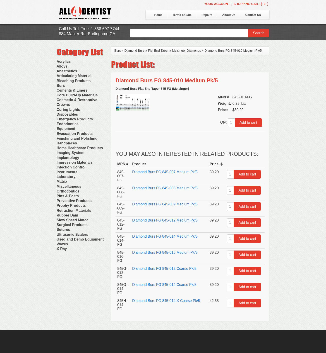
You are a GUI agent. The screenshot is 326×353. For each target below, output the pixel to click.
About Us (228, 15)
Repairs (206, 15)
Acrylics (64, 61)
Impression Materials (75, 162)
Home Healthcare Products (80, 148)
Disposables (67, 114)
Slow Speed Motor (72, 220)
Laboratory (66, 177)
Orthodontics (68, 191)
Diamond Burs (134, 50)
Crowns (63, 105)
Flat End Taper (158, 50)
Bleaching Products (74, 81)
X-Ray (62, 249)
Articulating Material (74, 76)
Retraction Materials (74, 210)
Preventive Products (74, 201)
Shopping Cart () (251, 4)
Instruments (67, 172)
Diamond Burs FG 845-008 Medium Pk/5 (165, 188)
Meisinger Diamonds (186, 50)
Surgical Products (72, 225)
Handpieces (67, 143)
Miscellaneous (69, 186)
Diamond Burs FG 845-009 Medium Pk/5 (165, 204)
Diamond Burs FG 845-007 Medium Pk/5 (165, 172)
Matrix (62, 181)
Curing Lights (68, 110)
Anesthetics (67, 71)
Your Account (217, 4)
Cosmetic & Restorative (77, 100)
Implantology (68, 158)
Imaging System (70, 153)
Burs (61, 86)
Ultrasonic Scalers (72, 234)
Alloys (62, 66)
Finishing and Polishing (77, 138)
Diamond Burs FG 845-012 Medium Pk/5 (165, 220)
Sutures (63, 229)
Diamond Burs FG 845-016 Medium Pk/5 (165, 252)
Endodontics (68, 124)
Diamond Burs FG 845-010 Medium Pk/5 (233, 50)
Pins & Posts (68, 196)
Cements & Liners (72, 90)
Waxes (62, 244)
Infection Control (71, 167)
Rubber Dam (67, 215)
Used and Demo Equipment (80, 239)
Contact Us (253, 15)
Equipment (66, 129)
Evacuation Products (75, 134)
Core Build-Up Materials (77, 95)
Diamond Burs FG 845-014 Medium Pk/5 (165, 236)
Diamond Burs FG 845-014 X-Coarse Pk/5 (166, 301)
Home (158, 15)
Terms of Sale (182, 15)
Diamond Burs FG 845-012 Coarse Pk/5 (164, 268)
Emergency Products (75, 119)
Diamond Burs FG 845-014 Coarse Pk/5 (164, 285)
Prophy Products (71, 205)
